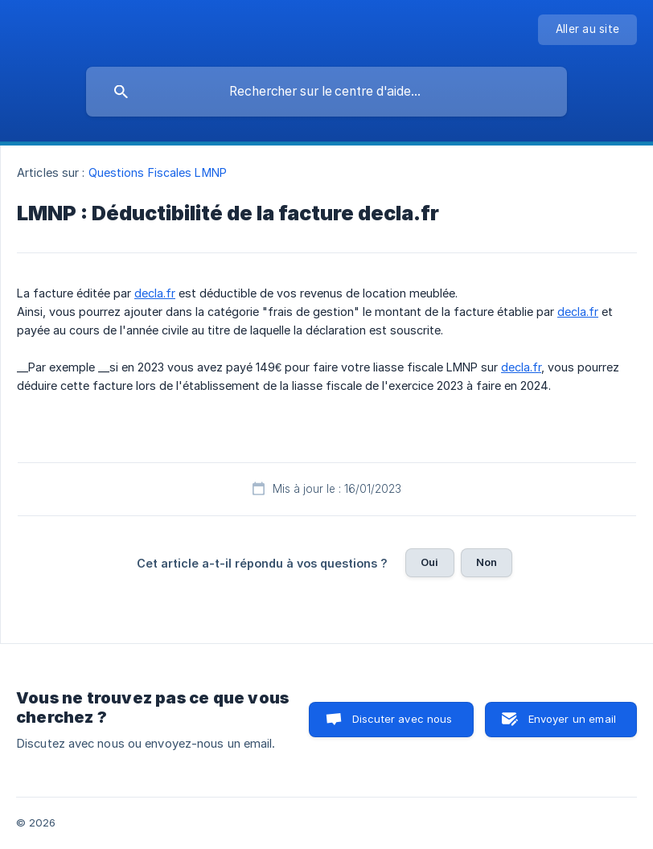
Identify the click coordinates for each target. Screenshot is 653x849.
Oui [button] (429, 562)
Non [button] (486, 562)
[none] (587, 29)
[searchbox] (326, 92)
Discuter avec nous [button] (402, 718)
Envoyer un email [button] (572, 718)
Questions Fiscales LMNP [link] (157, 172)
